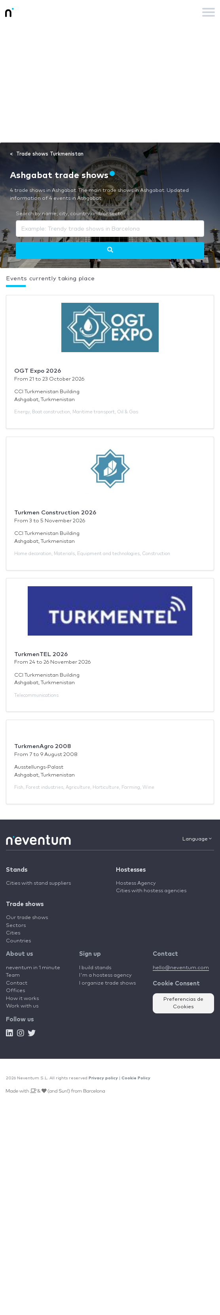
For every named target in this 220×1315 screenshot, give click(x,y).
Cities (13, 933)
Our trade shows (27, 917)
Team (13, 975)
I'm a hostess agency (105, 975)
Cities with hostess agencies (151, 890)
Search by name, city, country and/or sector (70, 213)
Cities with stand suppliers (38, 883)
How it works (22, 998)
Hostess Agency (136, 883)
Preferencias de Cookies (183, 1003)
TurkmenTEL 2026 (41, 654)
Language (197, 839)
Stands (16, 870)
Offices (15, 990)
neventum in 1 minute (33, 967)
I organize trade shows (107, 983)
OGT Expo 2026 (37, 371)
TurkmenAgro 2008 (42, 746)
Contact (16, 983)
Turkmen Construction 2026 (55, 513)
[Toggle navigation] (208, 12)
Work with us (22, 1006)
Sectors (16, 925)
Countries (18, 941)
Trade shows (25, 904)
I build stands (95, 967)
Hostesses (131, 870)
